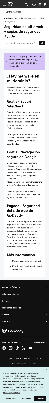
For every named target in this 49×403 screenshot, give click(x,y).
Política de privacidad (23, 358)
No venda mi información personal (24, 364)
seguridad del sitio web (30, 261)
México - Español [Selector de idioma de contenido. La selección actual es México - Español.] (11, 342)
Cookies (39, 358)
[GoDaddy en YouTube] (30, 349)
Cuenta (5, 314)
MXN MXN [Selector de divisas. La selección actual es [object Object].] (40, 342)
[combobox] (21, 43)
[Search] (42, 43)
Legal (10, 358)
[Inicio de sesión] (40, 4)
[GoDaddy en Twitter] (24, 349)
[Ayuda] (33, 4)
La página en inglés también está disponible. (23, 63)
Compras (6, 321)
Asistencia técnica (10, 294)
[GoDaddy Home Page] (13, 331)
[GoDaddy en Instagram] (11, 349)
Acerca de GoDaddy (11, 287)
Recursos (6, 301)
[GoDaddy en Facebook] (4, 349)
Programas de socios (11, 308)
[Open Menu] (3, 4)
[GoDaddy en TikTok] (17, 349)
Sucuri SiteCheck (15, 112)
